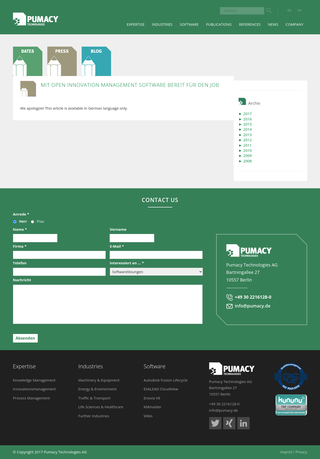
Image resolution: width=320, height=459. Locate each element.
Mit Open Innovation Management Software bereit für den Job (130, 84)
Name (20, 229)
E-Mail (117, 246)
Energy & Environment (97, 388)
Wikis (148, 415)
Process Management (31, 397)
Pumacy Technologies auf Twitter (215, 423)
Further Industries (93, 415)
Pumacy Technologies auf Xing (229, 423)
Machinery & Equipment (99, 380)
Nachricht (22, 280)
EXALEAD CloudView (161, 388)
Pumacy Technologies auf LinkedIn (243, 423)
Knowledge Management (34, 380)
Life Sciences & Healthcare (100, 406)
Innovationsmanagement (34, 388)
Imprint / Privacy (294, 451)
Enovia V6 (152, 397)
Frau (40, 221)
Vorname (118, 229)
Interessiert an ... (127, 263)
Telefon (20, 263)
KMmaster (152, 406)
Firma (20, 246)
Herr (23, 221)
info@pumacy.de (252, 306)
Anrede (21, 214)
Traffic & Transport (94, 397)
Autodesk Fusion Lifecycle (166, 380)
